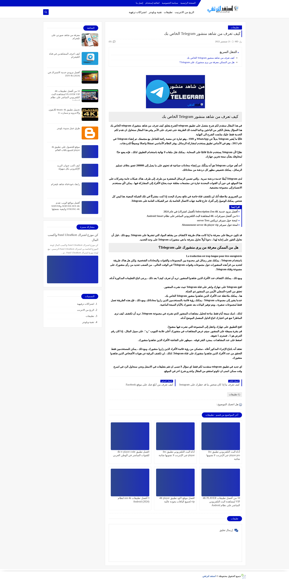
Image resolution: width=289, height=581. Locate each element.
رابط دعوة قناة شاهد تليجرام (65, 184)
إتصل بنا (139, 3)
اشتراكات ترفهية (138, 12)
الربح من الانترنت (85, 310)
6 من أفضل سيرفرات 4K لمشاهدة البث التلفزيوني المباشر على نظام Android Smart (192, 216)
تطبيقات (168, 12)
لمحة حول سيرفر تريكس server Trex (217, 220)
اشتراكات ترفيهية (85, 303)
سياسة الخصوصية (170, 3)
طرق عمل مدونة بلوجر (68, 128)
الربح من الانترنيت (184, 12)
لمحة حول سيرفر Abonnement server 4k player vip (210, 225)
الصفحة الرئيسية (188, 3)
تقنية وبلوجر (155, 12)
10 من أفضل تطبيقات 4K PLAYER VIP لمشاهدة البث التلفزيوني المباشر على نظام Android (221, 501)
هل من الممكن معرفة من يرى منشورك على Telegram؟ (207, 62)
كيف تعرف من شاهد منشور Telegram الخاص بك (210, 57)
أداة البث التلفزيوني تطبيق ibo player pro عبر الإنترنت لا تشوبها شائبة (223, 455)
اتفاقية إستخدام (152, 3)
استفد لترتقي (209, 576)
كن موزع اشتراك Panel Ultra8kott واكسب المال (73, 237)
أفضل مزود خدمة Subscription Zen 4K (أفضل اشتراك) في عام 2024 (200, 211)
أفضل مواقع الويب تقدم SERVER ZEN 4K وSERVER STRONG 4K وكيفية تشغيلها (65, 205)
